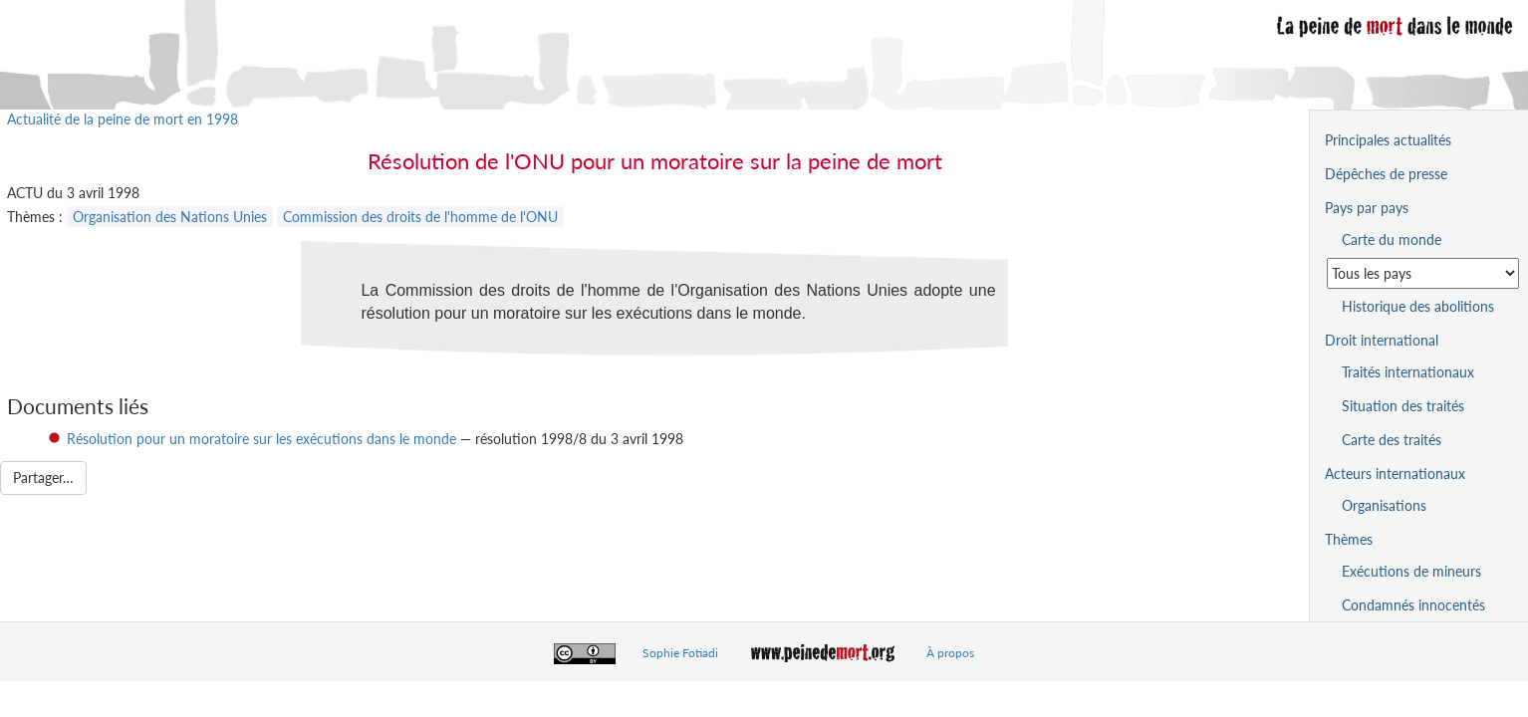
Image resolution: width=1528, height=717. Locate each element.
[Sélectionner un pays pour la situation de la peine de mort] (1423, 273)
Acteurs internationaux (1395, 473)
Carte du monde (1391, 239)
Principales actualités (1388, 139)
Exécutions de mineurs (1411, 571)
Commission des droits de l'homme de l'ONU (420, 216)
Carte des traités (1391, 439)
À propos (950, 652)
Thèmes (1349, 539)
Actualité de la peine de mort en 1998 (122, 119)
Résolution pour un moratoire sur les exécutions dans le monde (261, 438)
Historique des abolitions (1418, 306)
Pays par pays (1366, 207)
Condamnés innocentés (1413, 605)
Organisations (1384, 505)
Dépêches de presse (1386, 173)
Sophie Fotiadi (680, 652)
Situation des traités (1403, 405)
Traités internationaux (1408, 371)
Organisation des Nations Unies (170, 216)
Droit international (1381, 340)
